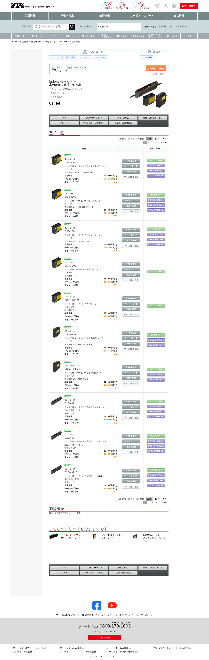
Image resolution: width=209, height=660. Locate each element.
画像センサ (70, 36)
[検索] (115, 27)
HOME (14, 42)
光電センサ (20, 36)
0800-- (115, 624)
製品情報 (30, 15)
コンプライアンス (143, 615)
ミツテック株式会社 (22, 651)
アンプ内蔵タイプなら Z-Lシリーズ (112, 536)
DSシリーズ (63, 42)
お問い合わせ (188, 5)
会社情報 (179, 15)
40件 (164, 139)
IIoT (53, 36)
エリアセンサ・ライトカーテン (155, 36)
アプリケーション (94, 118)
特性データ (64, 123)
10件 (149, 139)
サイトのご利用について (67, 615)
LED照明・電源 (87, 36)
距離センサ (121, 36)
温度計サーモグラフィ (104, 36)
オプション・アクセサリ (94, 123)
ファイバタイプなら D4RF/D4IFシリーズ (71, 536)
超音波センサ (138, 36)
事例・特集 (67, 15)
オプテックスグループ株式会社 (28, 648)
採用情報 (108, 5)
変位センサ (37, 36)
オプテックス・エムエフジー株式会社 (78, 651)
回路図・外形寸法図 (123, 123)
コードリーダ (189, 36)
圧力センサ (172, 36)
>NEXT (164, 142)
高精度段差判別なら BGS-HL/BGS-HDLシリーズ (154, 538)
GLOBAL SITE (122, 5)
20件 (157, 139)
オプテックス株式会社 (70, 648)
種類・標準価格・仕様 (152, 118)
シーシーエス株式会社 (117, 648)
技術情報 (104, 15)
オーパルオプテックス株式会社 (122, 651)
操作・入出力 (123, 118)
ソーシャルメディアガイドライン (116, 615)
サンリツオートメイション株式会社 (171, 648)
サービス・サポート (141, 15)
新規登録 (145, 8)
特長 (64, 118)
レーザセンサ (50, 42)
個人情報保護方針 (89, 615)
